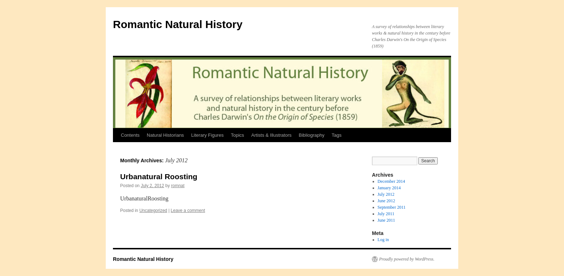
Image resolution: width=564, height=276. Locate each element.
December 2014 (391, 181)
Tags (336, 135)
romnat (177, 185)
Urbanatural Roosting (158, 176)
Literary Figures (207, 135)
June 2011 (386, 220)
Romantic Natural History (177, 24)
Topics (237, 135)
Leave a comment (188, 210)
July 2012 (386, 194)
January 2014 (389, 187)
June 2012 (386, 200)
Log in (383, 239)
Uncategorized (153, 210)
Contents (130, 135)
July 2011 (386, 213)
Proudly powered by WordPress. (407, 259)
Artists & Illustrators (271, 135)
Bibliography (312, 135)
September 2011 (392, 207)
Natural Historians (165, 135)
